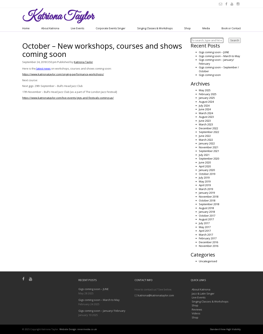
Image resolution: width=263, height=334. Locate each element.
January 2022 (207, 143)
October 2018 (207, 200)
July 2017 (204, 223)
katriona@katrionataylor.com (156, 295)
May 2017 (205, 227)
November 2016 (208, 246)
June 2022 (205, 136)
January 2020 (207, 170)
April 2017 (205, 231)
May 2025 (205, 90)
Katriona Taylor (83, 62)
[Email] (221, 4)
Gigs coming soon (210, 75)
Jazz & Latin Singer (203, 293)
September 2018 (209, 204)
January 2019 (207, 193)
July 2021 (204, 155)
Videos (196, 313)
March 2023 (206, 124)
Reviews (197, 309)
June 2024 (205, 109)
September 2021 (209, 151)
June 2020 (205, 162)
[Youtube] (233, 4)
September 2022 (209, 132)
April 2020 (205, 166)
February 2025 (207, 94)
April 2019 (205, 185)
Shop (187, 28)
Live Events (77, 28)
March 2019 (206, 189)
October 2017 (207, 215)
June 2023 (205, 121)
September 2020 (209, 158)
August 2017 (206, 219)
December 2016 (208, 242)
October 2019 (207, 174)
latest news (43, 68)
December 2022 (208, 128)
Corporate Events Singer (110, 28)
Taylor (58, 16)
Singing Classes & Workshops (155, 28)
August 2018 (206, 208)
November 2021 (208, 147)
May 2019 (205, 181)
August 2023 (206, 117)
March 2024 (206, 113)
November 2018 (208, 196)
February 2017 (207, 238)
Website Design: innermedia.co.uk (78, 329)
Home (26, 28)
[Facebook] (226, 4)
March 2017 (206, 234)
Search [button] (234, 40)
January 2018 (207, 212)
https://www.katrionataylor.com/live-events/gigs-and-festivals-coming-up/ (68, 98)
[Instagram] (239, 4)
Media (206, 28)
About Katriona (50, 28)
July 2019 (204, 177)
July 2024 (204, 105)
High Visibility (233, 329)
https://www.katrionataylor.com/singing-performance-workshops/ (63, 74)
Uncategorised (208, 261)
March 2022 (206, 140)
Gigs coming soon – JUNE (214, 52)
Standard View (218, 329)
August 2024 (206, 101)
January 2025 (207, 98)
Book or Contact (231, 28)
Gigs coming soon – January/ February (101, 311)
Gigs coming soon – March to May (219, 56)
